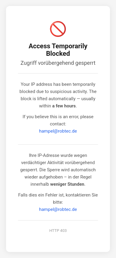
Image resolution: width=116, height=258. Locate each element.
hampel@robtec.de (58, 131)
